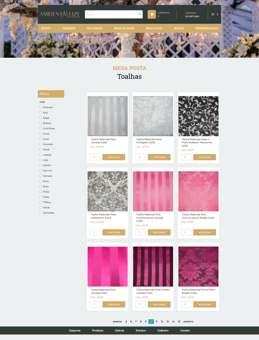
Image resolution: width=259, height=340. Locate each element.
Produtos (97, 330)
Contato (185, 330)
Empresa (74, 330)
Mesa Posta (154, 28)
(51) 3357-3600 (192, 16)
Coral (44, 139)
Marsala (45, 175)
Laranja (45, 154)
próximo (188, 321)
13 (167, 321)
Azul (43, 112)
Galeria (119, 330)
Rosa (44, 181)
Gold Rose (47, 128)
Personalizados (207, 28)
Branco (45, 123)
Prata (44, 191)
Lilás (43, 160)
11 (156, 321)
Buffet (46, 28)
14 (173, 321)
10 (151, 321)
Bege (44, 117)
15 (179, 321)
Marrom (45, 170)
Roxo (44, 186)
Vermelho (46, 212)
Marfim (45, 165)
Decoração (95, 28)
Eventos (141, 330)
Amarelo (46, 107)
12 (162, 321)
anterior (117, 321)
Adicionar (114, 157)
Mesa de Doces (124, 28)
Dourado (46, 144)
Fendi (44, 149)
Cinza (44, 133)
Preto (44, 197)
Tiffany (45, 202)
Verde (44, 207)
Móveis (179, 28)
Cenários (69, 28)
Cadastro (162, 330)
